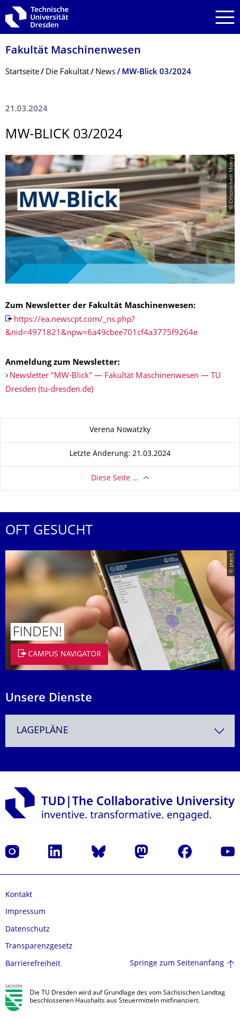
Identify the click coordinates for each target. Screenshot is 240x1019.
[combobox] (120, 731)
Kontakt (18, 895)
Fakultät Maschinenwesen (73, 51)
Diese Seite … (114, 478)
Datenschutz (27, 929)
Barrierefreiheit (32, 964)
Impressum (25, 912)
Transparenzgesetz (39, 946)
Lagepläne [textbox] (42, 730)
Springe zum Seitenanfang (177, 963)
